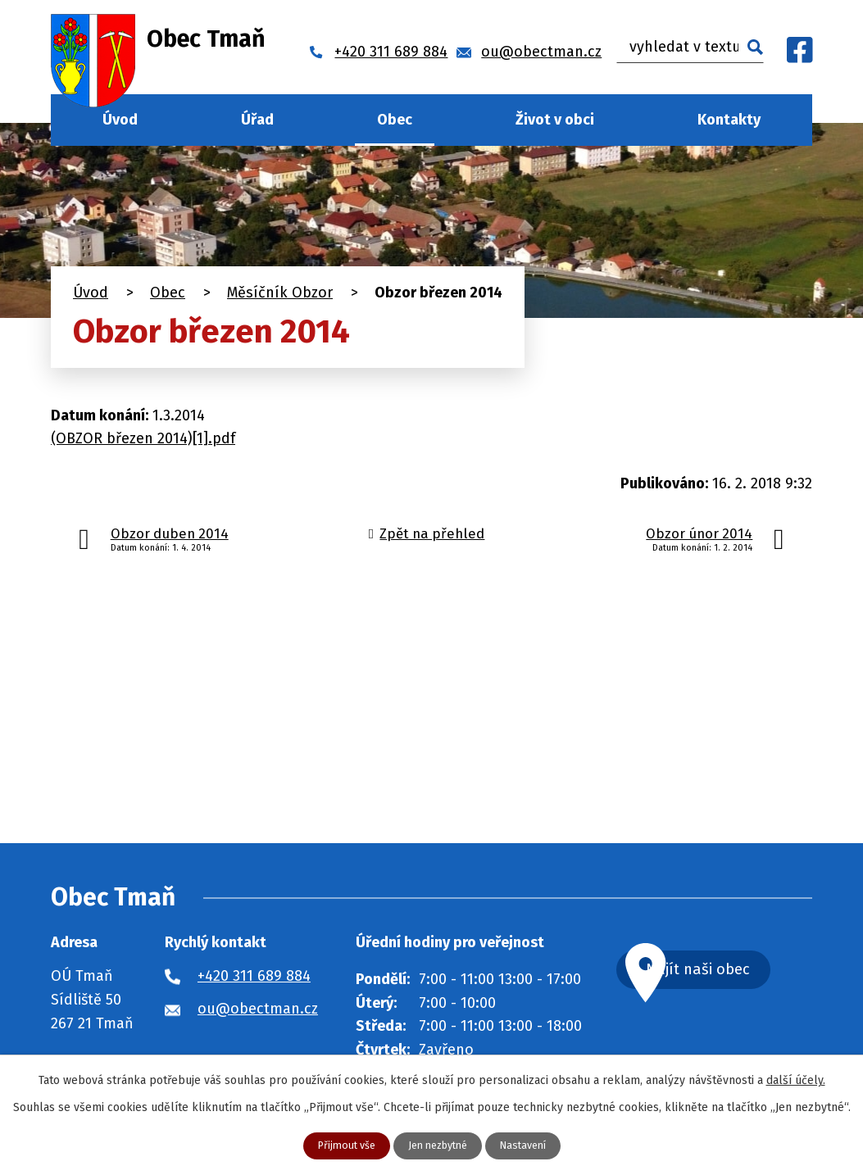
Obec (394, 120)
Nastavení (531, 1145)
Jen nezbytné (438, 1145)
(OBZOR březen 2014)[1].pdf (143, 438)
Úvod (120, 120)
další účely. (795, 1079)
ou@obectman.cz (258, 1009)
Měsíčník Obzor (280, 293)
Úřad (257, 120)
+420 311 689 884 (254, 976)
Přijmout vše (339, 1145)
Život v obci (555, 120)
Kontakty (729, 120)
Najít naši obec (733, 972)
